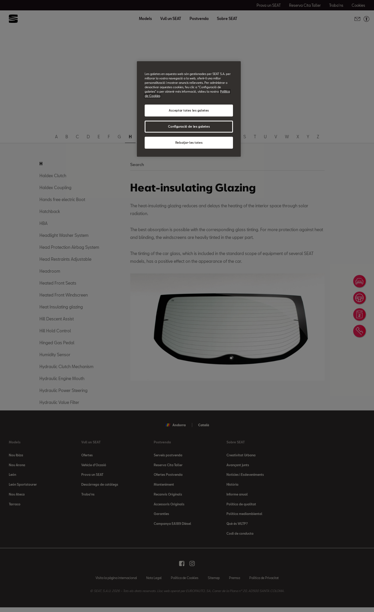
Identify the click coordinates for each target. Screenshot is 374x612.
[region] (189, 109)
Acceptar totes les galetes (189, 110)
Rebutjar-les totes (188, 142)
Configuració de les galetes (189, 126)
